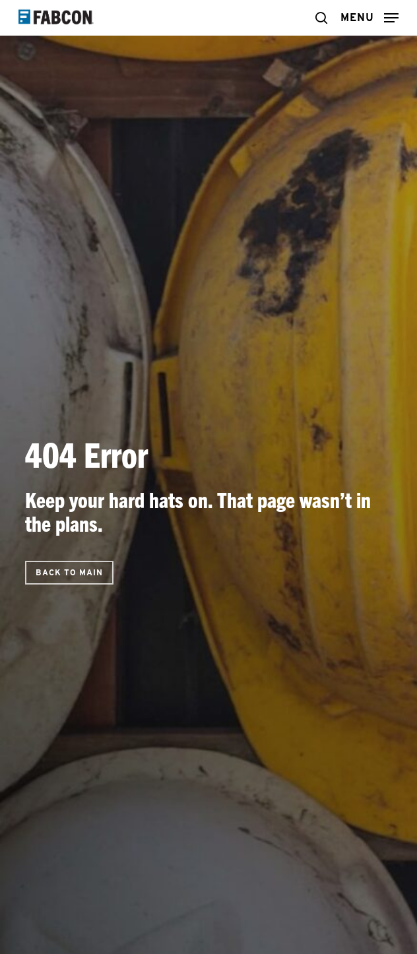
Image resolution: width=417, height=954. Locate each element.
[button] (369, 16)
